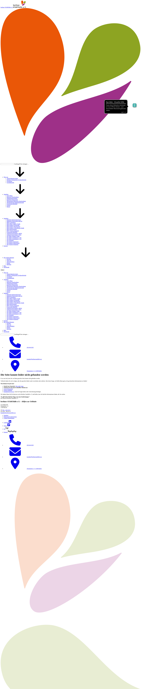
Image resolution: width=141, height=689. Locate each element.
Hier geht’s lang (19, 386)
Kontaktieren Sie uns (9, 391)
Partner (8, 263)
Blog (5, 266)
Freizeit (8, 205)
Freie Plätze (10, 195)
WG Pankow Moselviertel (13, 243)
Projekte (9, 259)
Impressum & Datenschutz (10, 416)
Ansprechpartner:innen (12, 178)
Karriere (6, 246)
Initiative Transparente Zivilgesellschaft (16, 180)
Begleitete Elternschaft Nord (14, 219)
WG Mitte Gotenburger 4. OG (14, 239)
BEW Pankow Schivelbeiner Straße (15, 228)
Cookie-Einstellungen (9, 418)
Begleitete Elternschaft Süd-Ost (14, 221)
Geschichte (9, 181)
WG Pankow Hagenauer (13, 241)
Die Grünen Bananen (9, 257)
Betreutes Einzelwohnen (13, 197)
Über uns (6, 177)
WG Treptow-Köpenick (12, 244)
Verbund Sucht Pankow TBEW (14, 233)
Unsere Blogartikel (8, 389)
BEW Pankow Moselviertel (13, 226)
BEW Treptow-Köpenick (13, 230)
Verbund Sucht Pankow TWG (14, 235)
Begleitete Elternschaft (12, 199)
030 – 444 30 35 (6, 410)
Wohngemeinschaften (12, 198)
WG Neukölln (10, 240)
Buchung (9, 264)
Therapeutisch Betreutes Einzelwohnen (16, 201)
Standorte (6, 218)
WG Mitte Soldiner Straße (13, 236)
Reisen (8, 206)
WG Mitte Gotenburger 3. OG (14, 237)
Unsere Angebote (8, 390)
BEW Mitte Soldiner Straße (13, 224)
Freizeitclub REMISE (12, 204)
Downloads (6, 267)
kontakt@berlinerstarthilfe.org (8, 412)
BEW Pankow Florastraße (13, 225)
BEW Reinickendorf (12, 229)
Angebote (6, 194)
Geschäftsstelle (10, 182)
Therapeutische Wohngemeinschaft (15, 202)
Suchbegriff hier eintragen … (21, 164)
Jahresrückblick (10, 261)
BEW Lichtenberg (11, 222)
